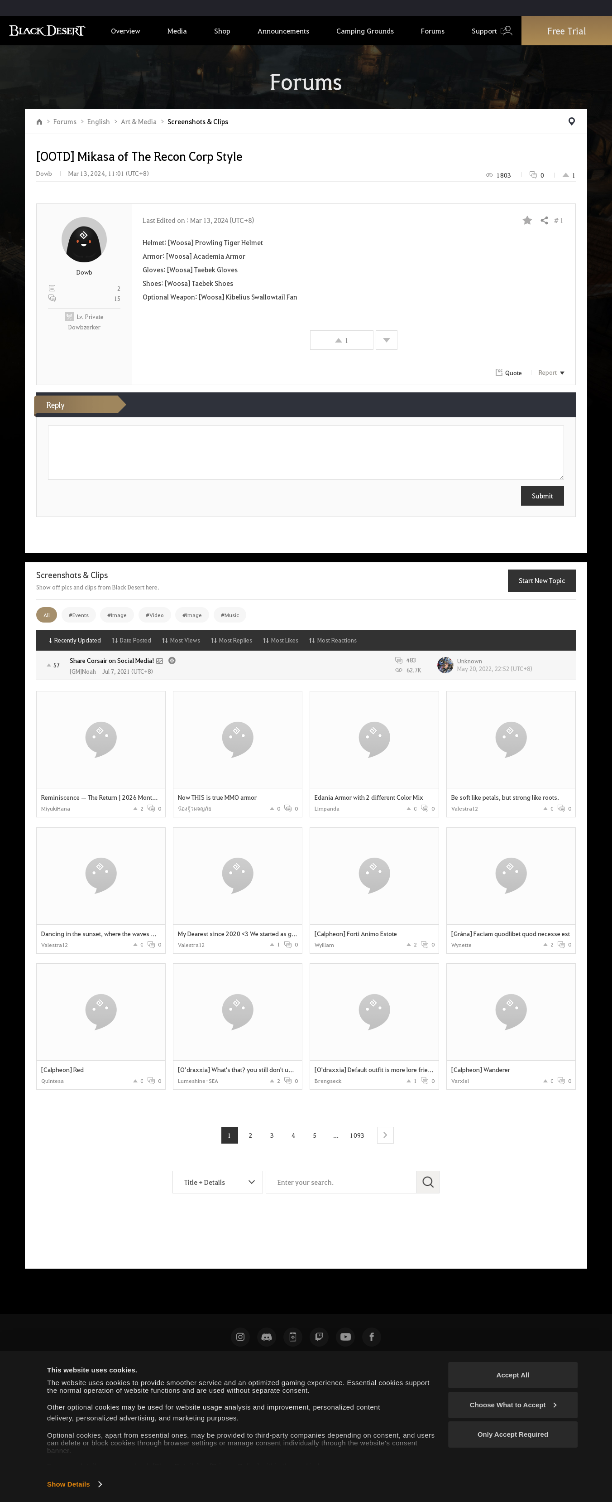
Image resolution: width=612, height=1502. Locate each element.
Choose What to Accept (513, 1405)
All (46, 614)
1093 (357, 1135)
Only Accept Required (513, 1434)
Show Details (68, 1484)
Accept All (513, 1375)
